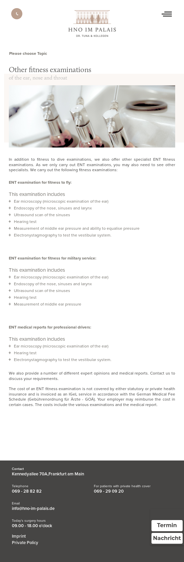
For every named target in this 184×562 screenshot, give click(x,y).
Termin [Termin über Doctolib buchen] (167, 525)
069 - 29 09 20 (109, 491)
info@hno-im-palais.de (33, 508)
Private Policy (25, 542)
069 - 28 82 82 (27, 491)
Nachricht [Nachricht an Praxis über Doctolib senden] (167, 538)
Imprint (19, 536)
